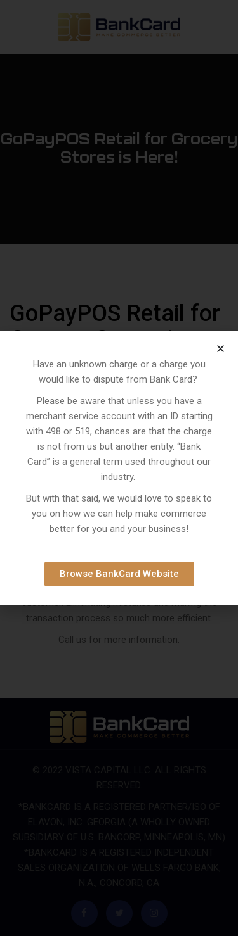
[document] (119, 468)
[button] (220, 348)
